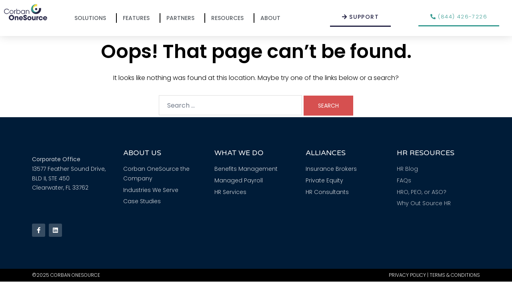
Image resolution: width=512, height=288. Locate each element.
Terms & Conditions (455, 275)
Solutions (92, 18)
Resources (229, 18)
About (272, 18)
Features (138, 18)
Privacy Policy (407, 275)
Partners (182, 18)
